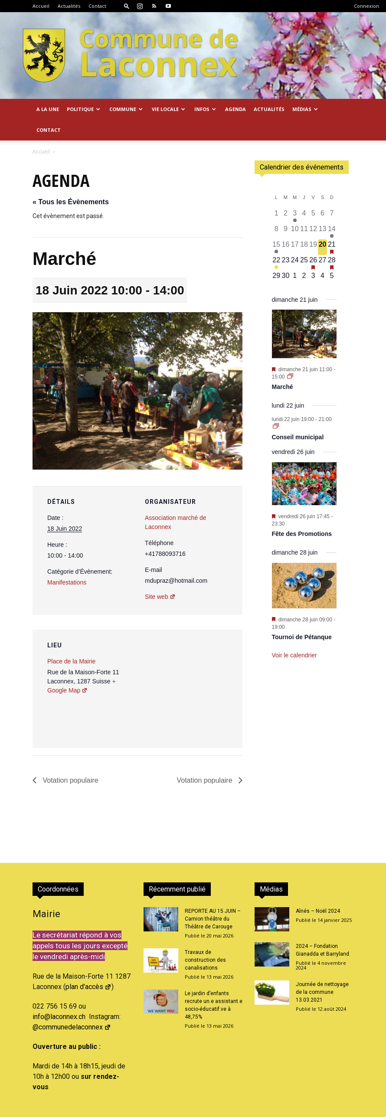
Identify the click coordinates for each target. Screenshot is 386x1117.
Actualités (69, 6)
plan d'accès (88, 966)
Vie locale (168, 109)
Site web (160, 575)
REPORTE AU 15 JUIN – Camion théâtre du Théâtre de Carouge (213, 898)
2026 (104, 1109)
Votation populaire (69, 759)
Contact (97, 6)
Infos (205, 109)
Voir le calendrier (294, 634)
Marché (282, 366)
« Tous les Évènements (71, 181)
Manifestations (66, 561)
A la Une (47, 109)
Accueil (41, 6)
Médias (305, 109)
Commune (126, 109)
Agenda (235, 109)
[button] (126, 6)
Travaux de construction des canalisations (205, 939)
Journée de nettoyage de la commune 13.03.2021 (322, 971)
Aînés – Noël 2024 (318, 890)
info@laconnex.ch (59, 996)
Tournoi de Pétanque (302, 616)
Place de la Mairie (71, 640)
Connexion (366, 6)
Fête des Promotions (302, 513)
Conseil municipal (298, 416)
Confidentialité (315, 1109)
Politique (83, 109)
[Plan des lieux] (189, 668)
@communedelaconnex (72, 1006)
